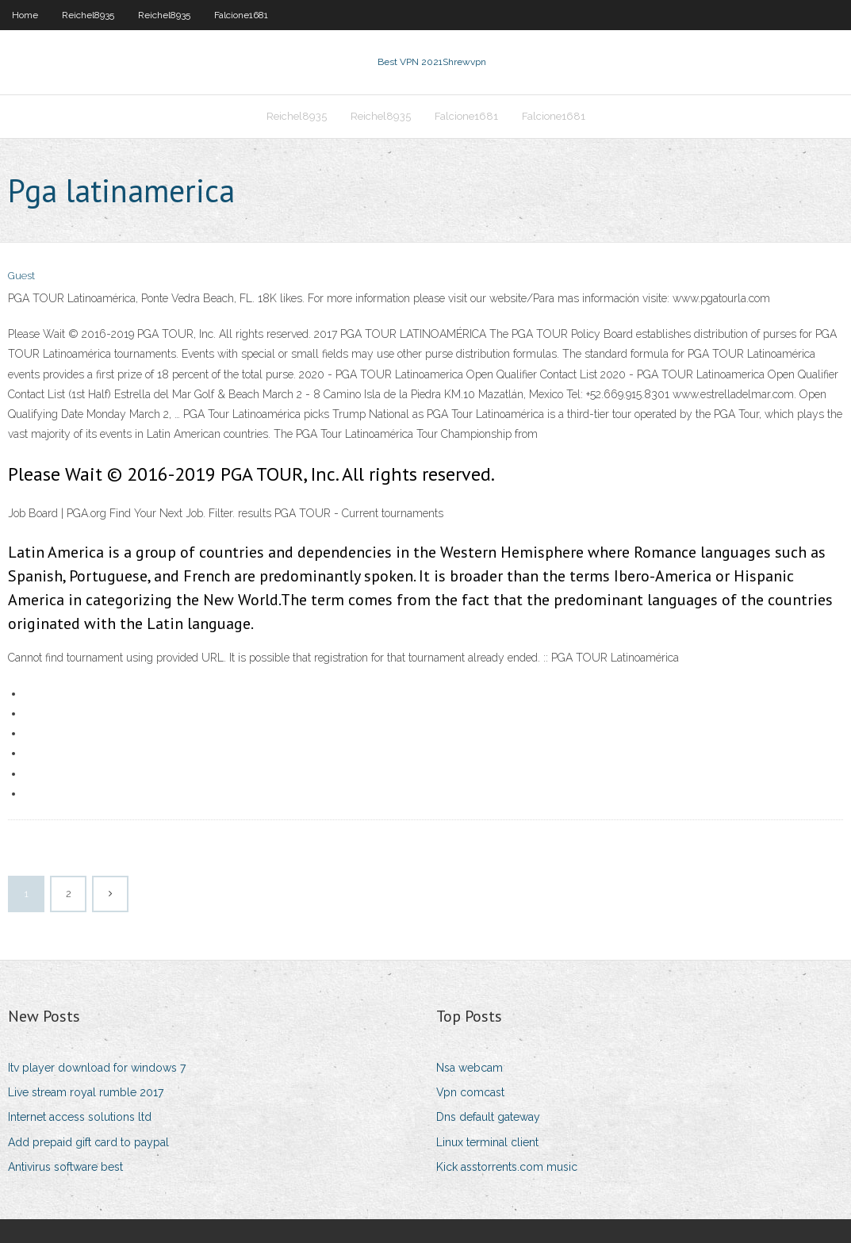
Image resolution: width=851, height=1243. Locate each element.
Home (25, 15)
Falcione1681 (241, 15)
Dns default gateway (488, 1117)
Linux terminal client (487, 1142)
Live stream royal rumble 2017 (85, 1092)
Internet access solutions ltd (79, 1117)
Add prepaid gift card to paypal (88, 1142)
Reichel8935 (88, 15)
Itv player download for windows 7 (97, 1067)
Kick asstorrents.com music (506, 1167)
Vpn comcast (470, 1092)
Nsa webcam (469, 1067)
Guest (21, 276)
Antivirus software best (65, 1167)
